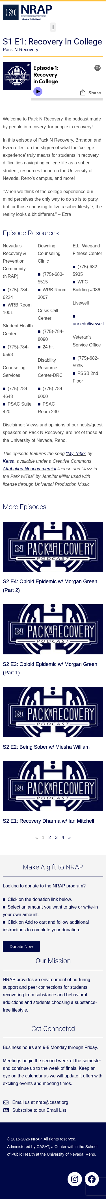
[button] (53, 27)
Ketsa (8, 461)
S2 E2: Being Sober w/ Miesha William (46, 747)
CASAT (42, 1146)
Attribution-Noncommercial (29, 468)
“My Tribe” (76, 453)
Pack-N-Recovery (20, 49)
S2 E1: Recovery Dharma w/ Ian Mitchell (48, 821)
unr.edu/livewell (88, 323)
